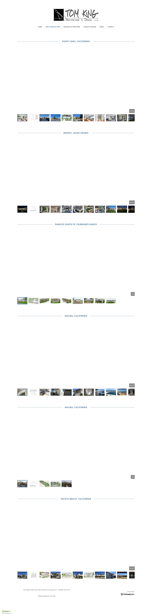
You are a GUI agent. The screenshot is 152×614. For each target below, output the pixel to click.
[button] (6, 612)
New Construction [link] (53, 27)
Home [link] (40, 27)
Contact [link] (111, 27)
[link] (76, 14)
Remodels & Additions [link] (71, 27)
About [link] (102, 27)
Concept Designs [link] (89, 27)
